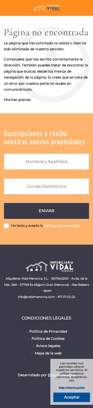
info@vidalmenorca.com (36, 297)
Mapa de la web (48, 353)
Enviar (46, 210)
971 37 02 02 (66, 297)
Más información (72, 388)
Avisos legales (48, 346)
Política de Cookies (47, 338)
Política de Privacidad (48, 331)
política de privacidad (61, 226)
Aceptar (72, 397)
